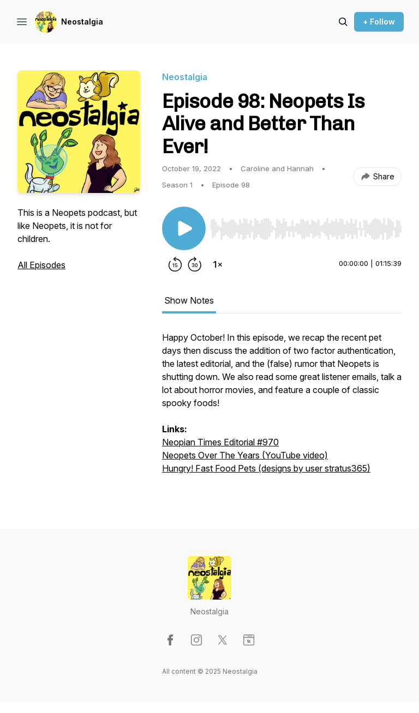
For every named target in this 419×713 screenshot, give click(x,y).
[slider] (306, 228)
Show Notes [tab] (189, 300)
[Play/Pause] (184, 228)
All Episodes (41, 264)
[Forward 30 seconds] (194, 264)
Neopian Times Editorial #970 (220, 442)
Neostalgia (82, 21)
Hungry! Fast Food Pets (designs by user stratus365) (266, 468)
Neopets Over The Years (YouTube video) (245, 455)
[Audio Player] (306, 225)
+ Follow (379, 21)
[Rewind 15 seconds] (175, 264)
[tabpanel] (282, 408)
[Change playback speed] (218, 264)
